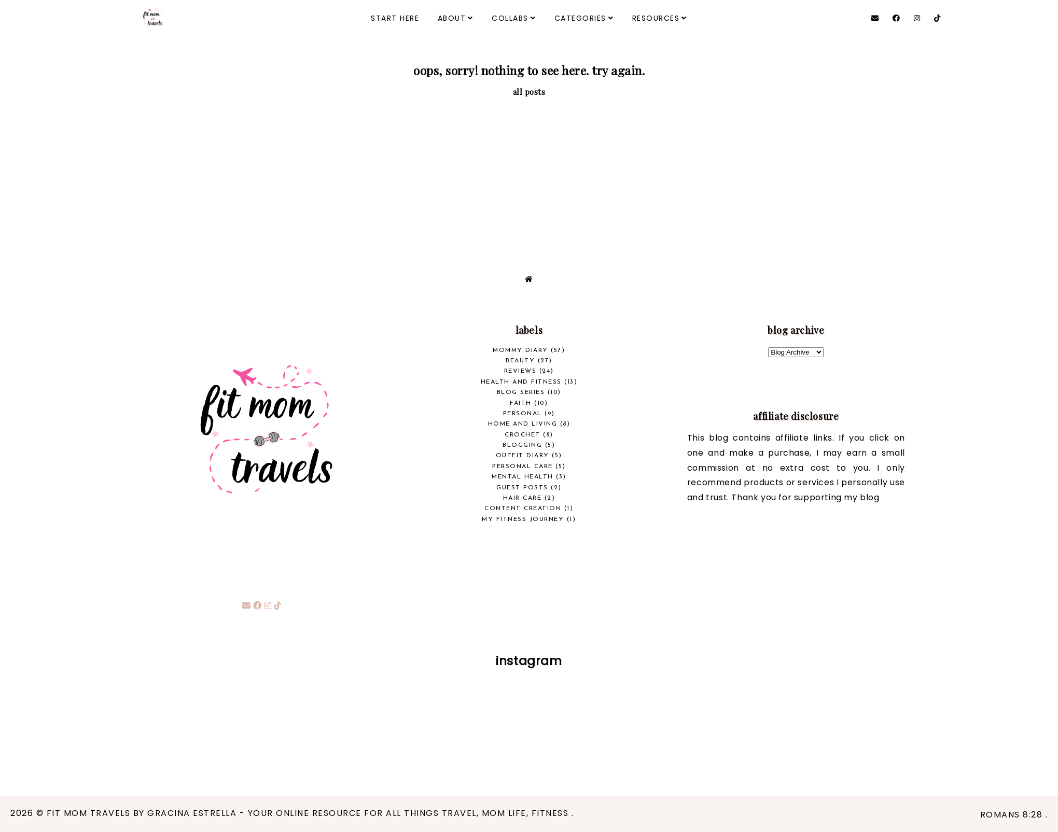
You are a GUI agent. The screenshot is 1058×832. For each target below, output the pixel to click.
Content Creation (522, 508)
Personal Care (522, 466)
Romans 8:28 (1013, 815)
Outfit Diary (522, 456)
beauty (520, 361)
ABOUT (452, 18)
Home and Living (523, 424)
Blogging (522, 445)
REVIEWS (520, 371)
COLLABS (510, 18)
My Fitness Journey (523, 519)
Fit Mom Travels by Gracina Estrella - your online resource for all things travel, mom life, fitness (309, 813)
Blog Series (521, 392)
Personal (522, 414)
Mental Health (522, 477)
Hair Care (522, 498)
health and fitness (521, 382)
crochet (522, 435)
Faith (521, 403)
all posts (529, 92)
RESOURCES (656, 18)
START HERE (395, 18)
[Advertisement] (529, 175)
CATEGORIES (580, 18)
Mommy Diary (520, 350)
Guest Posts (522, 488)
